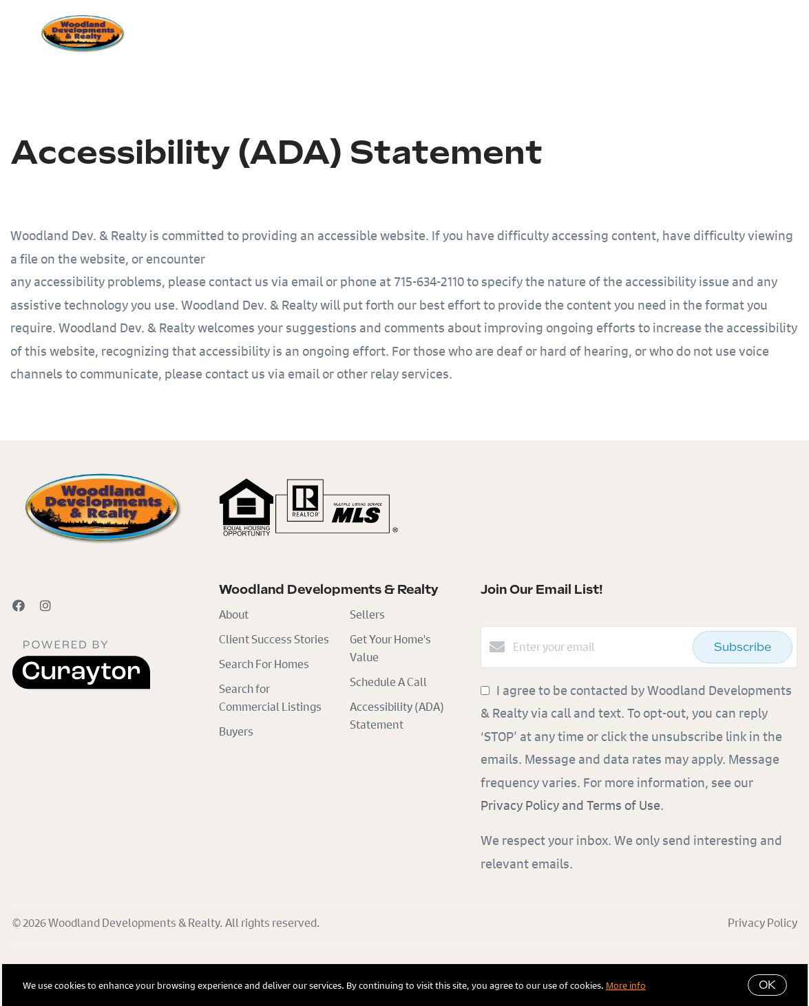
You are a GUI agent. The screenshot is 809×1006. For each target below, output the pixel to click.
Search (313, 32)
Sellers (251, 32)
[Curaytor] (81, 685)
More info (626, 985)
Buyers (188, 32)
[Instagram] (45, 605)
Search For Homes (264, 664)
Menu (636, 34)
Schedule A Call (388, 681)
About (234, 614)
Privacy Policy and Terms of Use (570, 805)
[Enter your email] (599, 646)
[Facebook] (18, 605)
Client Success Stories (274, 639)
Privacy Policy (762, 922)
